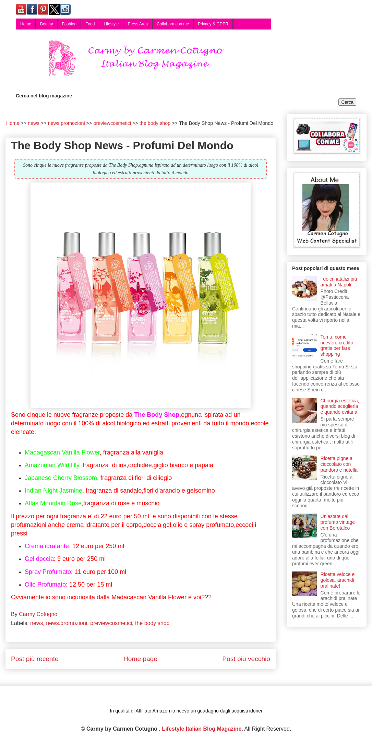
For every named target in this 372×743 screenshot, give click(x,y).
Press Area (138, 24)
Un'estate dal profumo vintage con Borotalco (338, 522)
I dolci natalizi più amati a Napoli (339, 281)
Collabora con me (173, 24)
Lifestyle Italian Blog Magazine (201, 729)
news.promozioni (66, 623)
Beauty (46, 24)
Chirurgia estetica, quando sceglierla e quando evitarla (340, 406)
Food (90, 24)
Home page (140, 658)
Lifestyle (111, 24)
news (36, 623)
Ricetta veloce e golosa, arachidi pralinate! (338, 580)
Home (25, 24)
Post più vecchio (246, 658)
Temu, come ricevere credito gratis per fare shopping (337, 345)
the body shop (152, 623)
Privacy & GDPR (213, 24)
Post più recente (35, 658)
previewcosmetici (111, 623)
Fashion (69, 24)
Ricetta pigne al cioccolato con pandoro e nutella (339, 464)
